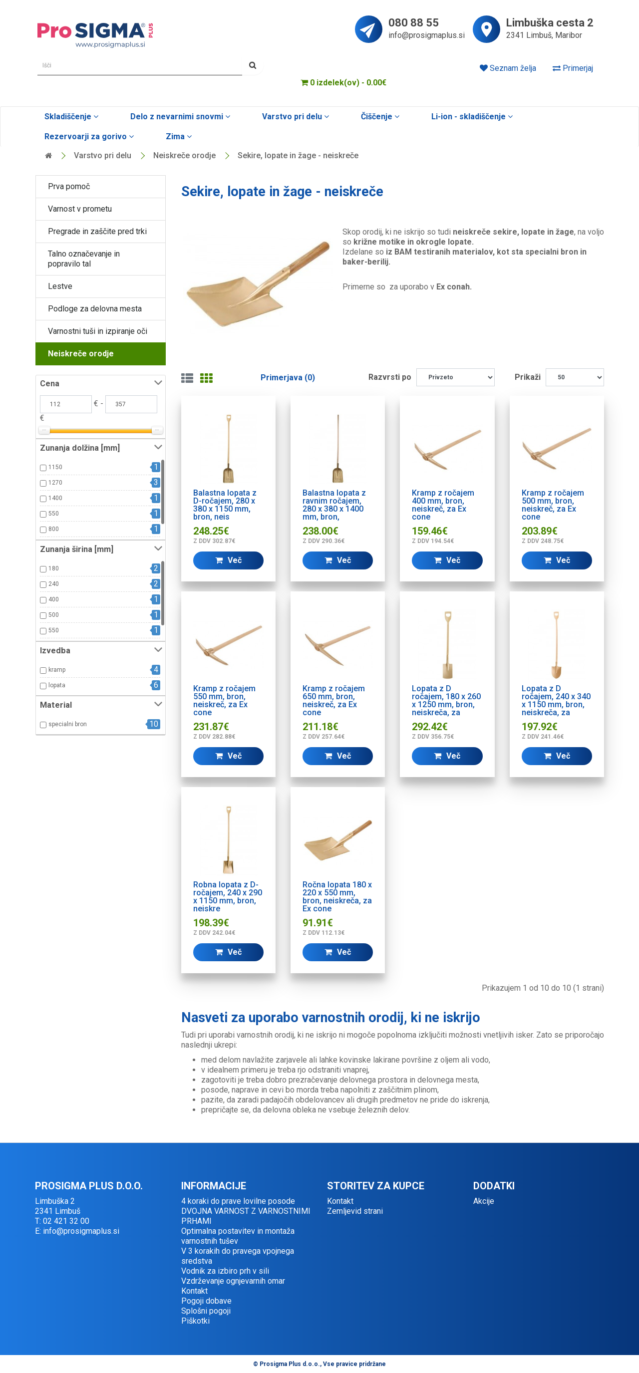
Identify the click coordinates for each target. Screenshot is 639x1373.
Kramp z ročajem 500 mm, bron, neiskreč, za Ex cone (553, 505)
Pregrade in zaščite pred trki (97, 231)
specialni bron (67, 724)
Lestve (60, 286)
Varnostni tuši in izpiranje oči (97, 331)
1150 (55, 467)
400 (53, 599)
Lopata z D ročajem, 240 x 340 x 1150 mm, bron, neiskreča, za (556, 700)
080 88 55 (413, 23)
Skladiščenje (70, 116)
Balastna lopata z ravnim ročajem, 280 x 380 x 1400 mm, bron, (334, 505)
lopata (56, 685)
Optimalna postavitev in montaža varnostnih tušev (238, 1236)
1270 (55, 482)
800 (53, 529)
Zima (178, 136)
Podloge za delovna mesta (95, 308)
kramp (56, 669)
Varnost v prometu (80, 209)
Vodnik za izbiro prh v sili (225, 1271)
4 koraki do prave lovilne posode (238, 1201)
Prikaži (528, 377)
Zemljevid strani (355, 1211)
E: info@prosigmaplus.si (77, 1231)
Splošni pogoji (206, 1311)
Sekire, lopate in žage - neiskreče (298, 155)
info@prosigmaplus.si (426, 35)
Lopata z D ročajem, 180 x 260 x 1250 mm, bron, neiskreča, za (446, 700)
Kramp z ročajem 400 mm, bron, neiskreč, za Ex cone (443, 505)
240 (53, 583)
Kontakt (194, 1291)
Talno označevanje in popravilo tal (84, 259)
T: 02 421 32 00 (62, 1221)
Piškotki (195, 1321)
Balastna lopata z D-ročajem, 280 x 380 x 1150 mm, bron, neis (225, 505)
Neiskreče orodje (184, 155)
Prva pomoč (69, 186)
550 (53, 513)
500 (53, 614)
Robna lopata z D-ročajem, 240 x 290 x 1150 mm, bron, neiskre (227, 896)
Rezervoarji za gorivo (88, 136)
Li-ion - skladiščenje (471, 116)
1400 (55, 498)
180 (53, 568)
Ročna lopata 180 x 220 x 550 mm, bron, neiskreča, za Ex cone (337, 896)
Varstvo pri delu (294, 116)
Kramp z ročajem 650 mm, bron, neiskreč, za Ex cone (334, 700)
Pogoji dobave (206, 1301)
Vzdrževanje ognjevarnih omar (233, 1281)
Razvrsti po (389, 377)
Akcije (483, 1201)
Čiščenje (379, 116)
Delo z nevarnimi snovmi (179, 116)
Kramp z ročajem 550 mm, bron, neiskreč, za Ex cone (224, 700)
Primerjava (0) (288, 377)
